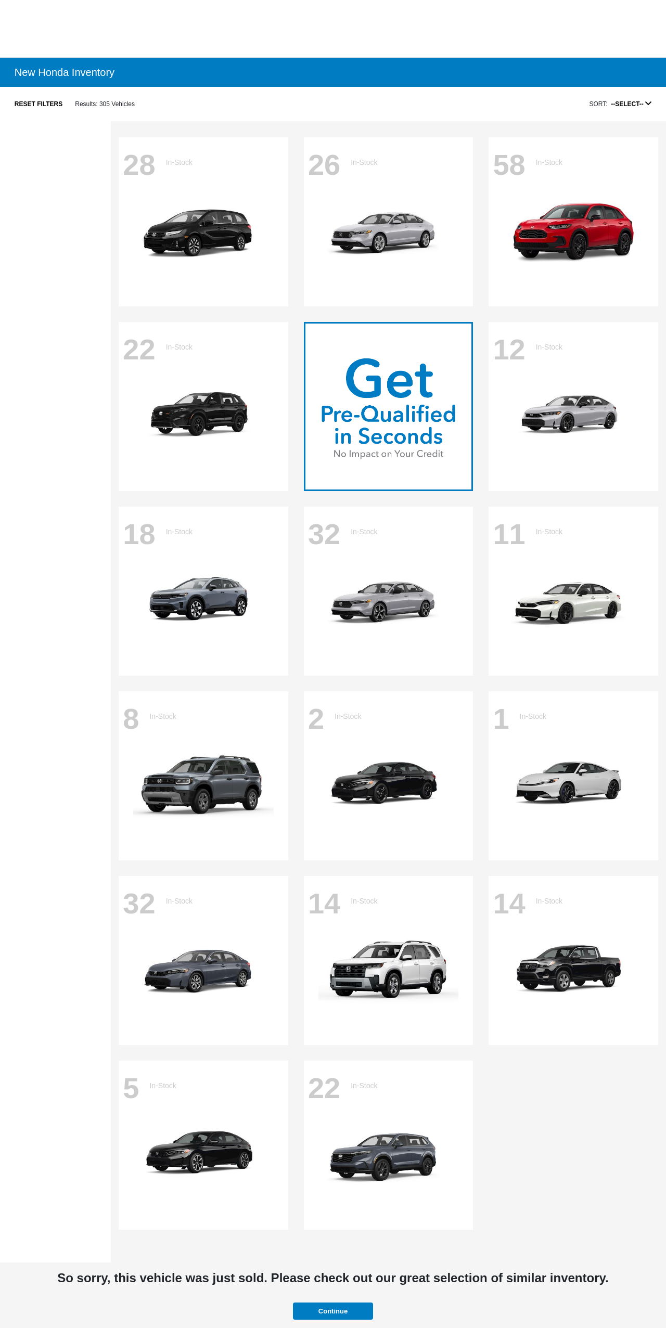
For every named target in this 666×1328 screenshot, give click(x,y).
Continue (333, 1311)
